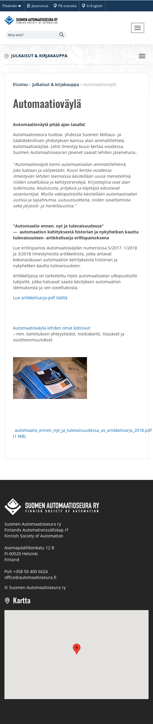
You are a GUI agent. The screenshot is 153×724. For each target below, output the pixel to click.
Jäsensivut (40, 5)
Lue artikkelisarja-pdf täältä (40, 297)
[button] (76, 649)
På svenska (67, 5)
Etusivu (20, 84)
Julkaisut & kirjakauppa (39, 55)
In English (94, 5)
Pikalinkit (11, 5)
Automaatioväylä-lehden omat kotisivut (52, 328)
